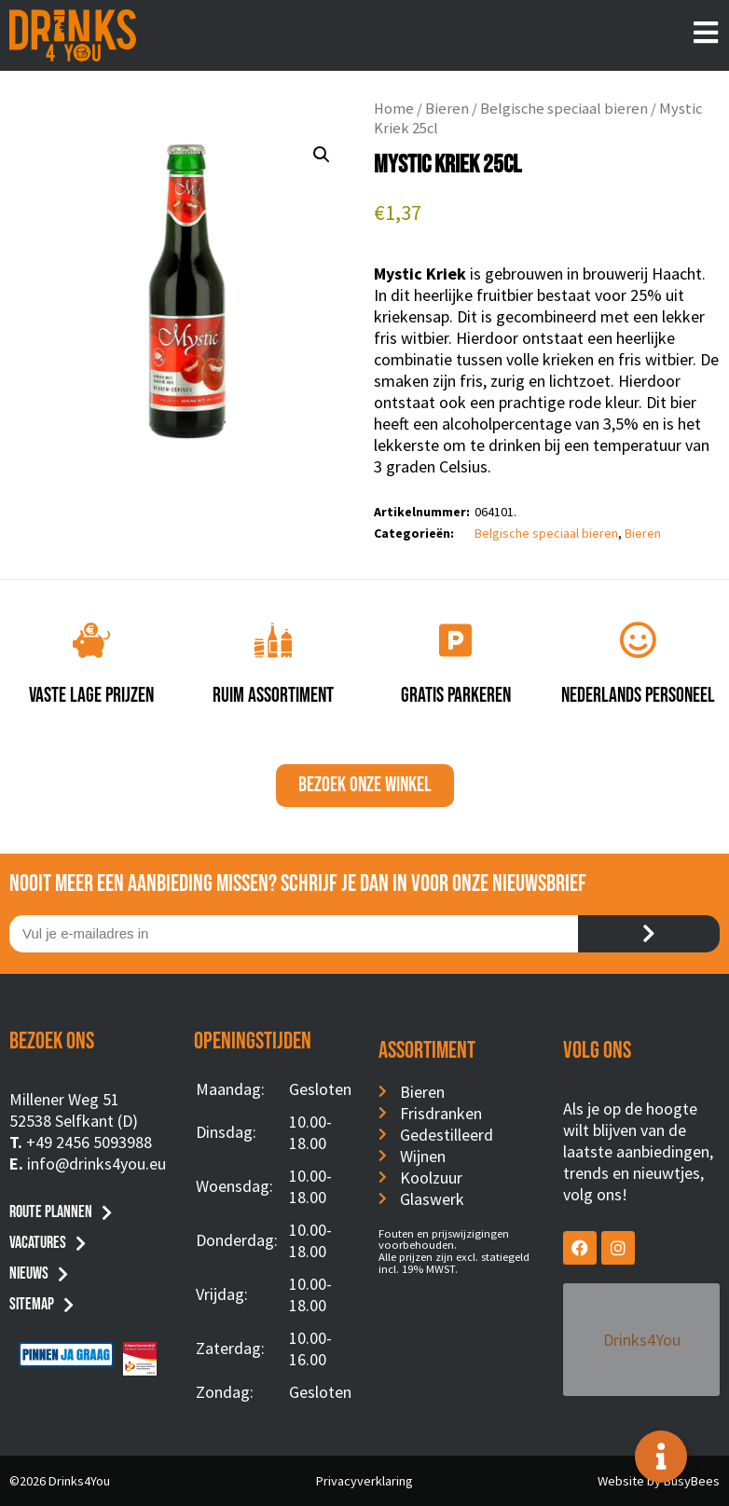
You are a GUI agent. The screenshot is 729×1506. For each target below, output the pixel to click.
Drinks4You (639, 1310)
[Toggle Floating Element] (661, 1457)
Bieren (447, 108)
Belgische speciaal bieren (564, 108)
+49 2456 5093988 (89, 1142)
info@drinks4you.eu (96, 1163)
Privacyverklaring (364, 1480)
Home (394, 108)
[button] (321, 154)
